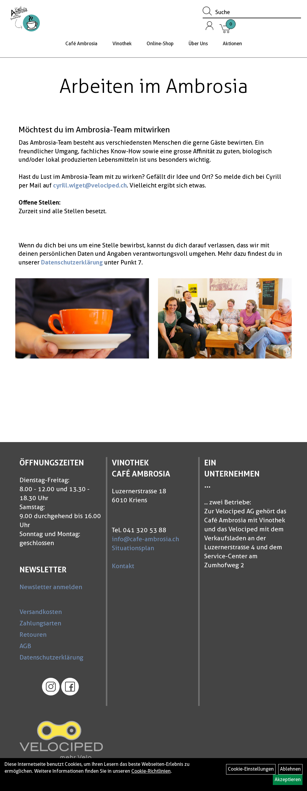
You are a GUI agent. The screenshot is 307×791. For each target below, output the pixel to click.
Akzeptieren (288, 779)
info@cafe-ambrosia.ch (145, 539)
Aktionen (232, 43)
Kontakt (123, 566)
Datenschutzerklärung (51, 657)
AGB (25, 646)
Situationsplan (133, 548)
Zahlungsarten (40, 623)
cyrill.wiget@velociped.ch (90, 185)
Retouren (32, 634)
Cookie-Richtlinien (151, 771)
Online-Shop (160, 43)
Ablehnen (290, 769)
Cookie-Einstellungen (251, 769)
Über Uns (198, 43)
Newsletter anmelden (50, 587)
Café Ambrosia (81, 43)
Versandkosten (40, 611)
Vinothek (122, 43)
